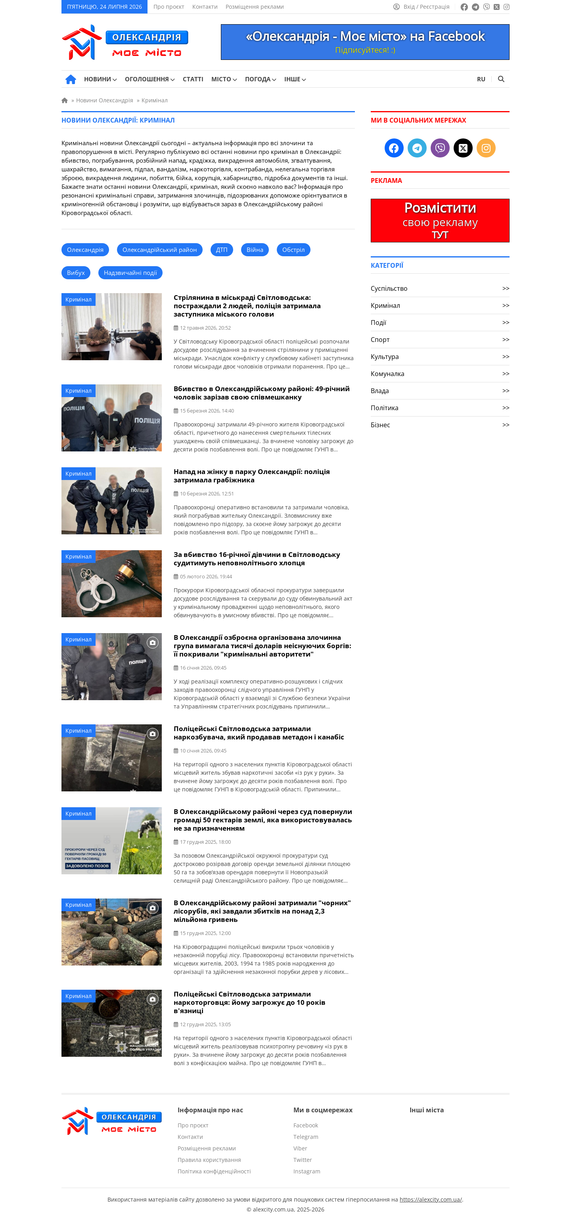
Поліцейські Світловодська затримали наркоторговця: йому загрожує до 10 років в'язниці (250, 1002)
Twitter (302, 1159)
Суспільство (440, 288)
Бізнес (440, 425)
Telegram (305, 1136)
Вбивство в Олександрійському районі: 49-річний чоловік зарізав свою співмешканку (262, 392)
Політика (440, 408)
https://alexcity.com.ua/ (431, 1199)
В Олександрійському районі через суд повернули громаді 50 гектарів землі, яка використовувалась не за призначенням (263, 820)
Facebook (305, 1125)
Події (440, 322)
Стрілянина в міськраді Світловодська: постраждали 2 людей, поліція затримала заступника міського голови (247, 306)
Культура (440, 356)
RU (481, 79)
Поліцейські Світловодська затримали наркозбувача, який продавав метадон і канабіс (259, 732)
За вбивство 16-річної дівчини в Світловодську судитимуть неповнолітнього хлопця (257, 558)
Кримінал (78, 299)
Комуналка (440, 373)
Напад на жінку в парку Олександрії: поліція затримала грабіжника (252, 475)
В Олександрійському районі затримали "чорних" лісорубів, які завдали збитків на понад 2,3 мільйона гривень (262, 911)
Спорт (440, 339)
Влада (440, 390)
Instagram (306, 1171)
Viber (300, 1148)
